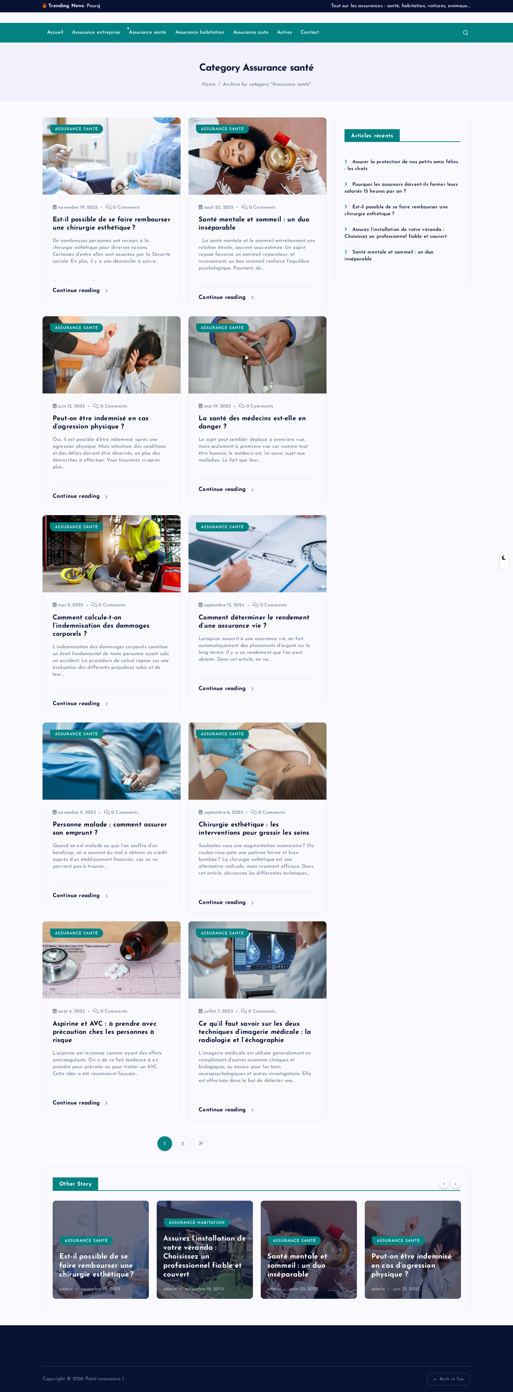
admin (66, 1289)
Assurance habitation (199, 32)
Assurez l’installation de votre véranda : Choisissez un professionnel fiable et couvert (308, 1257)
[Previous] (444, 1184)
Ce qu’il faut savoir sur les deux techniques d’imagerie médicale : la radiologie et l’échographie (255, 1032)
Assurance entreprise (96, 32)
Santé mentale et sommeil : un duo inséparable (401, 1266)
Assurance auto (250, 32)
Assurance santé (147, 32)
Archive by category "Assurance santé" (267, 84)
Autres (284, 32)
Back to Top (448, 1379)
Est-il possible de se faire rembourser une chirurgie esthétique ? (200, 1266)
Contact (310, 32)
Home (209, 84)
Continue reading (80, 290)
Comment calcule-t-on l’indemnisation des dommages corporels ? (101, 626)
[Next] (455, 1184)
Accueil (55, 32)
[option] (101, 1250)
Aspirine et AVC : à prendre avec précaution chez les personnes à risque (105, 1032)
